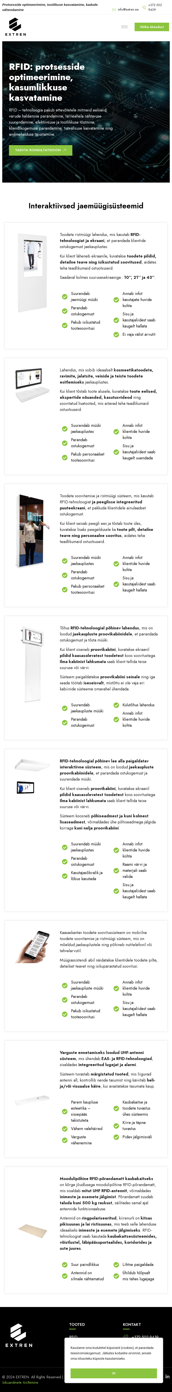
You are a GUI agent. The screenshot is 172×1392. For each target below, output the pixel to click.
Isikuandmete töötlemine (20, 1382)
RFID (73, 1337)
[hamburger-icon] (123, 27)
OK (114, 1373)
